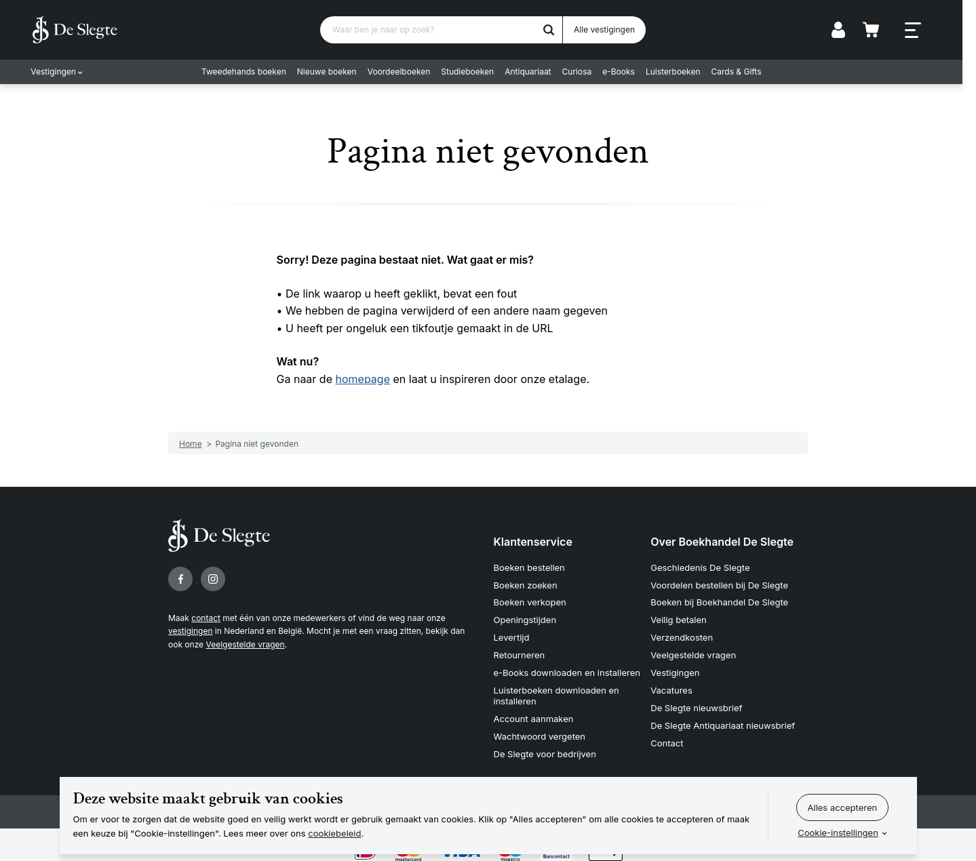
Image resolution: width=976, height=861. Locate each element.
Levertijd (512, 636)
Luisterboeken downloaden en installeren (556, 694)
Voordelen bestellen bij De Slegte (719, 584)
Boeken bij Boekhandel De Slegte (719, 602)
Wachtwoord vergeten (540, 733)
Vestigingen (55, 71)
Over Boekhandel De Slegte (722, 541)
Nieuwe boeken (334, 71)
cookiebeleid (334, 833)
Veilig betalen (678, 619)
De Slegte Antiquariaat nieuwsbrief (722, 723)
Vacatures (671, 688)
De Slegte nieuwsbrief (696, 705)
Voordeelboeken (405, 71)
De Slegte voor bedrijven (545, 751)
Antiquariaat (534, 71)
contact (205, 618)
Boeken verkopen (530, 602)
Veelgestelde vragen (245, 644)
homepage (363, 379)
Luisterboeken (679, 71)
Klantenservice (533, 541)
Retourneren (519, 653)
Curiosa (583, 71)
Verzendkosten (681, 636)
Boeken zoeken (526, 584)
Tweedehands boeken (250, 71)
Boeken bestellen (529, 566)
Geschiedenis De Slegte (699, 566)
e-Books (625, 71)
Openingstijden (525, 619)
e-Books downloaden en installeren (567, 671)
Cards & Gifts (743, 71)
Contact (666, 740)
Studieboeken (474, 71)
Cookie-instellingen (838, 832)
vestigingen (190, 631)
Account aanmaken (534, 716)
